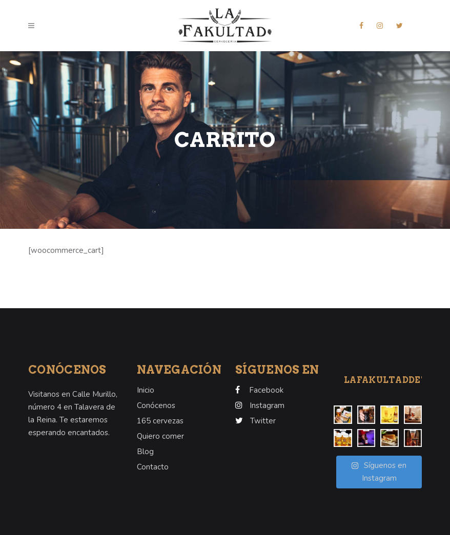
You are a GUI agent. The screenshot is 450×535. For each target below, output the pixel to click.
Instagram (267, 405)
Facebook (266, 390)
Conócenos (156, 405)
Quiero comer (160, 436)
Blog (145, 451)
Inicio (145, 390)
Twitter (263, 421)
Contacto (153, 467)
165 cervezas (160, 421)
